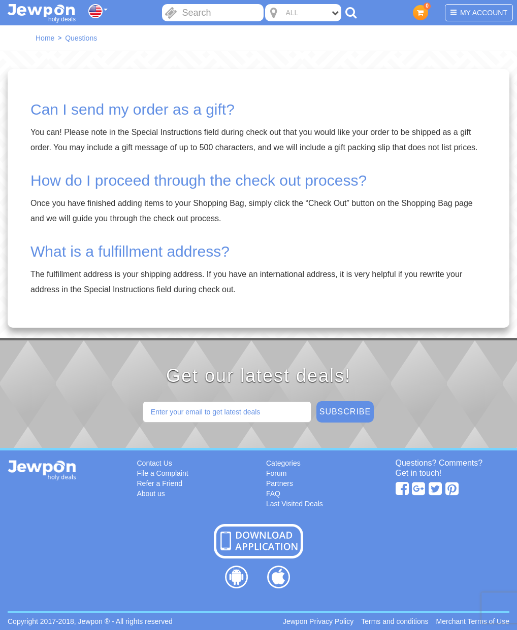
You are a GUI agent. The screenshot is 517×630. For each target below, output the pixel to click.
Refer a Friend (159, 483)
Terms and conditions (394, 621)
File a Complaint (162, 473)
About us (151, 493)
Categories (283, 463)
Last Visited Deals (294, 504)
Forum (276, 473)
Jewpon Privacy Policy (318, 621)
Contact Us (154, 463)
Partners (279, 483)
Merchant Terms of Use (472, 621)
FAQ (273, 493)
